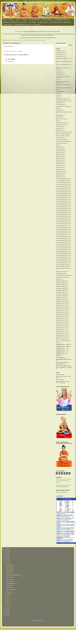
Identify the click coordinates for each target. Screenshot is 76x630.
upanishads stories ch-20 (62, 335)
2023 (6, 551)
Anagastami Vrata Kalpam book (13, 575)
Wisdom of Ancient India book (63, 340)
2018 (6, 561)
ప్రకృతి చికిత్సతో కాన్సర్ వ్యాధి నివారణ (63, 359)
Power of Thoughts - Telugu (62, 135)
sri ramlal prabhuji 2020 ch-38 (63, 246)
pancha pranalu (59, 126)
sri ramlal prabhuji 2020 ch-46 (63, 261)
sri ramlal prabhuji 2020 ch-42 (63, 253)
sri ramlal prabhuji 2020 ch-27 (63, 225)
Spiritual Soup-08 (60, 161)
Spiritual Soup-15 (60, 176)
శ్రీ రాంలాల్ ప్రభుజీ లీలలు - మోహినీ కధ (64, 367)
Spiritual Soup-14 (60, 175)
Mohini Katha (59, 117)
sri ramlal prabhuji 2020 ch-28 (63, 227)
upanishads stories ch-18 (62, 331)
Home (4, 19)
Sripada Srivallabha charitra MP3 (63, 268)
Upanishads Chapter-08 (61, 294)
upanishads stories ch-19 (62, 333)
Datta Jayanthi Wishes (11, 589)
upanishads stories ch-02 (62, 301)
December (8, 565)
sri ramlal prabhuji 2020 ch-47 (63, 262)
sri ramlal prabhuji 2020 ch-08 (63, 191)
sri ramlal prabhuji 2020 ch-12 (63, 199)
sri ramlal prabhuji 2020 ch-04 (63, 184)
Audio (57, 79)
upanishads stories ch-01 (62, 299)
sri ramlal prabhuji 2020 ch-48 (63, 264)
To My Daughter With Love (62, 277)
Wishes (57, 342)
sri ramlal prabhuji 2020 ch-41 (63, 251)
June (7, 598)
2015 (6, 611)
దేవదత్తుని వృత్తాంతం (60, 357)
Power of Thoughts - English (62, 133)
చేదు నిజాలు (58, 355)
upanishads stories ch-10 (62, 316)
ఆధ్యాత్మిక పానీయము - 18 (61, 351)
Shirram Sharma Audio (61, 143)
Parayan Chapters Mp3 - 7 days (63, 132)
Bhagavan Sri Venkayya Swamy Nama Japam (15, 22)
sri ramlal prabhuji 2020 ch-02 (63, 180)
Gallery (18, 19)
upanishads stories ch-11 (62, 318)
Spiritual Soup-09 (60, 163)
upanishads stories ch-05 (62, 307)
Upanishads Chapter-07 (61, 292)
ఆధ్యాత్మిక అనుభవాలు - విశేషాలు (63, 344)
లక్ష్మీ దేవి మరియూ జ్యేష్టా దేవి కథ (63, 365)
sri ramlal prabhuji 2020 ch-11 (63, 197)
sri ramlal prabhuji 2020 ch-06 (63, 188)
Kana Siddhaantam (60, 104)
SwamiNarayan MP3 (60, 273)
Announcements (60, 74)
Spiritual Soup (59, 147)
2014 (6, 613)
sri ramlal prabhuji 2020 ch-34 (63, 238)
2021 (6, 555)
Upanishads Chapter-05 (61, 288)
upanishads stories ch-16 (62, 327)
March (8, 604)
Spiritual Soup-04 (60, 154)
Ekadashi (58, 97)
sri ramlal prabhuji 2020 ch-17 (63, 208)
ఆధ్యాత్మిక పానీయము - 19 (61, 353)
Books (57, 89)
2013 (6, 615)
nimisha (58, 120)
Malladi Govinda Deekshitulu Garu (64, 112)
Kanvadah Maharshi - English (63, 106)
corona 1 (58, 95)
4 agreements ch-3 (60, 54)
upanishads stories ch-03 (62, 303)
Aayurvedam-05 (9, 573)
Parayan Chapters (47, 19)
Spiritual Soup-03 (60, 152)
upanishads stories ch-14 (62, 323)
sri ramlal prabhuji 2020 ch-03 (63, 182)
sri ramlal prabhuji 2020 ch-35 (63, 240)
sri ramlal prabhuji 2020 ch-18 (63, 210)
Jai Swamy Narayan (34, 19)
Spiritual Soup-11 (60, 167)
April (7, 602)
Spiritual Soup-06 (60, 158)
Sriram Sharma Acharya (61, 271)
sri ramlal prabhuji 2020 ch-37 (63, 244)
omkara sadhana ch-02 (61, 124)
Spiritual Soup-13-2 (60, 171)
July (7, 596)
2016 (6, 609)
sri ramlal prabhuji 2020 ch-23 (63, 218)
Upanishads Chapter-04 (61, 286)
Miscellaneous (59, 115)
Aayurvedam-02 (9, 585)
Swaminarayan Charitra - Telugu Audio (60, 22)
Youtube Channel (7, 24)
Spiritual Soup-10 (60, 165)
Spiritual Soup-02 (60, 150)
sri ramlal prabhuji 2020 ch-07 (63, 190)
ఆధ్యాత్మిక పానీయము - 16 (61, 348)
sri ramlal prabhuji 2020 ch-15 (63, 204)
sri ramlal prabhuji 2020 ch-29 (63, 229)
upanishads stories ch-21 (62, 337)
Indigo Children (59, 102)
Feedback (24, 19)
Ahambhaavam (59, 72)
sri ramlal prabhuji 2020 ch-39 (63, 247)
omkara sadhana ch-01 (61, 122)
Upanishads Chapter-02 (61, 282)
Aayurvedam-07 (9, 569)
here (44, 40)
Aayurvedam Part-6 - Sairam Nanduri (16, 55)
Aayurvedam (10, 61)
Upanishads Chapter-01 (61, 281)
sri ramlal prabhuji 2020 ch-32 (63, 234)
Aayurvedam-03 (9, 581)
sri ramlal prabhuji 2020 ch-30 (63, 231)
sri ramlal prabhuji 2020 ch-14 (63, 203)
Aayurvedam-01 (9, 587)
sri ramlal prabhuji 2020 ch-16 (63, 206)
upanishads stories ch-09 (62, 314)
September (9, 592)
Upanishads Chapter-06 (61, 290)
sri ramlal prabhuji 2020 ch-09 (63, 193)
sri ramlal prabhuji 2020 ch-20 (63, 212)
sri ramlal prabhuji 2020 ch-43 (63, 255)
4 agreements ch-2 (60, 52)
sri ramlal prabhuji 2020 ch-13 (63, 201)
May (7, 600)
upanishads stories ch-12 (62, 320)
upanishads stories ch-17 (62, 329)
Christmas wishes (10, 579)
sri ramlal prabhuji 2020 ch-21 (63, 214)
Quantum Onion (59, 137)
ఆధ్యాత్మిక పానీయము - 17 (61, 350)
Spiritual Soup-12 (60, 169)
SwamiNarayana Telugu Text (61, 19)
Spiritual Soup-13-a (60, 173)
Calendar (58, 93)
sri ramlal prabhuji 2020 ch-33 (63, 236)
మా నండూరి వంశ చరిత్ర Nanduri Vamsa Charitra (63, 363)
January (8, 606)
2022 (6, 553)
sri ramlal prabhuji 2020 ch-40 (63, 249)
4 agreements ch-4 (60, 56)
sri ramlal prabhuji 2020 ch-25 (63, 221)
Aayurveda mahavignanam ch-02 (63, 58)
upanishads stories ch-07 (62, 310)
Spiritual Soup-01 (60, 148)
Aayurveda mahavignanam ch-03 (63, 61)
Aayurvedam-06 (9, 571)
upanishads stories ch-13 (62, 322)
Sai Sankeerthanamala (61, 139)
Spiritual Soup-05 (60, 156)
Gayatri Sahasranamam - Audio (63, 100)
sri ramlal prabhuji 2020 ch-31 (63, 232)
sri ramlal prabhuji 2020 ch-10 (63, 195)
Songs (57, 145)
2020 (6, 557)
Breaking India (59, 91)
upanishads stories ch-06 (62, 309)
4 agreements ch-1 (60, 50)
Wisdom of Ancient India (61, 338)
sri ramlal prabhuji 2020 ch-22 (63, 216)
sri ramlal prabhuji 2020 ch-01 (63, 178)
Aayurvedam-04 (9, 577)
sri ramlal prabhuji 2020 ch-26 (63, 223)
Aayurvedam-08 (9, 566)
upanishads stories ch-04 (62, 305)
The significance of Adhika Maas (63, 275)
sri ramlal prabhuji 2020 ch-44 (63, 257)
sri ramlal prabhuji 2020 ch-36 (63, 242)
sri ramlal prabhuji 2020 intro (62, 266)
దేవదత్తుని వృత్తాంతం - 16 (11, 583)
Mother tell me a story (61, 118)
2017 (6, 563)
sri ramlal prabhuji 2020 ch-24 (63, 219)
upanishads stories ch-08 (62, 312)
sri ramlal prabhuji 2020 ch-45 (63, 259)
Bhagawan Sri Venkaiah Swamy (63, 84)
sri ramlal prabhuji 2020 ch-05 (63, 186)
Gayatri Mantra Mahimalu (62, 98)
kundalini (58, 108)
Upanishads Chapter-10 (61, 297)
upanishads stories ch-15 (62, 325)
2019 (6, 559)
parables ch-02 (59, 130)
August (8, 594)
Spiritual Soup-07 (60, 160)
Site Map (11, 19)
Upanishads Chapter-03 (61, 284)
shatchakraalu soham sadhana (63, 141)
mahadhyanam (59, 110)
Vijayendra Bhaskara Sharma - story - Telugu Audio (27, 24)
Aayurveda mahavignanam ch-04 (63, 64)
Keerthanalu (32, 22)
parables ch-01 (59, 128)
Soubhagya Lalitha (43, 22)
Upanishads (58, 279)
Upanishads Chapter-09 (61, 295)
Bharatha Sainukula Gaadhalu (63, 87)
